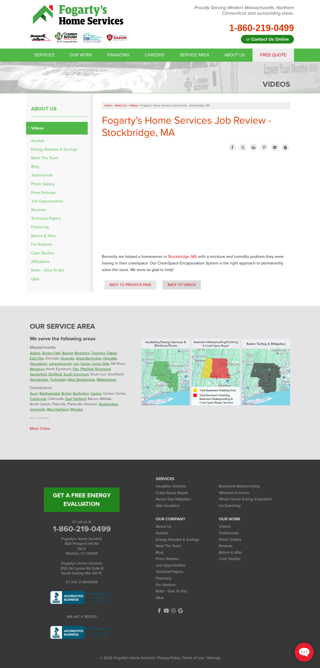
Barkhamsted (49, 393)
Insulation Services (171, 486)
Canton (96, 393)
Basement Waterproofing (239, 486)
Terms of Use (193, 658)
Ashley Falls (51, 353)
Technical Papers (46, 218)
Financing (118, 55)
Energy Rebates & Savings (54, 149)
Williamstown (107, 379)
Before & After (43, 235)
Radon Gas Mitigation (173, 499)
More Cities (40, 428)
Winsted (76, 409)
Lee (76, 363)
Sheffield (55, 374)
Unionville (37, 409)
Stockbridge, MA (182, 256)
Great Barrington (89, 358)
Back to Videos (182, 284)
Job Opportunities (47, 201)
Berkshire (82, 353)
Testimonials (42, 175)
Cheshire (98, 353)
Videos (37, 128)
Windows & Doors (234, 493)
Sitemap (213, 658)
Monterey (37, 369)
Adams (35, 353)
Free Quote (273, 55)
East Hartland (75, 399)
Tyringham (58, 379)
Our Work (81, 55)
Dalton (112, 353)
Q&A (35, 279)
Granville (67, 358)
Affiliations (40, 261)
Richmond (103, 369)
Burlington (81, 393)
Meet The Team (44, 157)
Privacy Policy (168, 658)
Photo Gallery (43, 184)
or (267, 39)
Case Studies (42, 253)
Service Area (194, 55)
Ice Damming (230, 505)
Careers (154, 55)
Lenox (85, 363)
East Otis (37, 358)
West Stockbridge (81, 379)
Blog (35, 166)
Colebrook (38, 399)
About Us (234, 55)
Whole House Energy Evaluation (245, 499)
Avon (34, 393)
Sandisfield (38, 374)
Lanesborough (60, 363)
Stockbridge (39, 379)
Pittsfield (87, 369)
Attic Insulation (167, 505)
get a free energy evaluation (82, 499)
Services (44, 55)
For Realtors (41, 244)
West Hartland (57, 409)
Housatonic (39, 363)
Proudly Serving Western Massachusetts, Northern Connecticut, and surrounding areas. (244, 10)
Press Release (43, 192)
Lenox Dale (100, 363)
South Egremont (76, 374)
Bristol (66, 393)
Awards (37, 140)
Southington (108, 404)
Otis (76, 369)
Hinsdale (110, 358)
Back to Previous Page (130, 284)
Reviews (38, 209)
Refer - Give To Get (47, 270)
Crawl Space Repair (172, 493)
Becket (67, 353)
